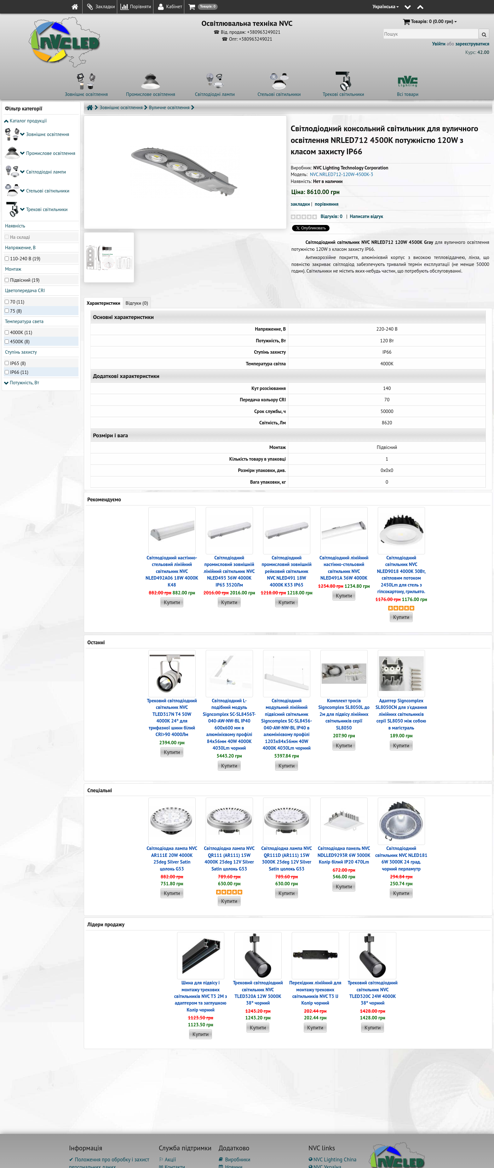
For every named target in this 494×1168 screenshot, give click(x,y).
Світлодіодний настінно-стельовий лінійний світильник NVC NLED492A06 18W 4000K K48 (172, 571)
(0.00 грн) (429, 22)
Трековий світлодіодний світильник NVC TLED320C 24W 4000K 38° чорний (373, 993)
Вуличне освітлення (169, 107)
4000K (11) (21, 238)
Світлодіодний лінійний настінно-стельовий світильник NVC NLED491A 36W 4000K (343, 568)
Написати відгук (366, 216)
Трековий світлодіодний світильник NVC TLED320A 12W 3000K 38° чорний (258, 993)
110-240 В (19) (25, 165)
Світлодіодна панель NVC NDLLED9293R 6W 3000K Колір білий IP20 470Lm (344, 855)
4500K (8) (20, 248)
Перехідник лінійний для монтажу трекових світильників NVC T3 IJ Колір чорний (315, 993)
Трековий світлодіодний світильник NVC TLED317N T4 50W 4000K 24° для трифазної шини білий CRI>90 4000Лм (172, 717)
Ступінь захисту (20, 258)
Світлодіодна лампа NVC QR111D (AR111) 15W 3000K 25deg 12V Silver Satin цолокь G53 (286, 858)
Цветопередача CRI (24, 197)
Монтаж (12, 175)
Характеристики (103, 303)
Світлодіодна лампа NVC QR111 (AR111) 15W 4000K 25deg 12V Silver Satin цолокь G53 (229, 858)
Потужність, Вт (21, 289)
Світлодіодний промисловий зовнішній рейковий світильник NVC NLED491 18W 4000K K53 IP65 (286, 571)
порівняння (326, 204)
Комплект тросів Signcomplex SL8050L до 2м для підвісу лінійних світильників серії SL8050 (344, 714)
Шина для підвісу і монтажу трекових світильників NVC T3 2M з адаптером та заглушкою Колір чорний (200, 996)
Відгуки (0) (137, 303)
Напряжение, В (20, 153)
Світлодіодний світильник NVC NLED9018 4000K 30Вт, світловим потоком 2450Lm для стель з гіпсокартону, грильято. (401, 574)
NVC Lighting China (332, 1159)
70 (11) (17, 208)
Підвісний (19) (25, 186)
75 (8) (16, 217)
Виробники (234, 1159)
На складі (20, 143)
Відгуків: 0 (331, 216)
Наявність (14, 132)
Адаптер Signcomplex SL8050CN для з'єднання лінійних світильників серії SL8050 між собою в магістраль (401, 714)
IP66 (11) (19, 278)
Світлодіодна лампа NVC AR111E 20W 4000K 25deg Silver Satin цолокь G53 (171, 858)
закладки (300, 204)
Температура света (23, 228)
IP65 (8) (18, 269)
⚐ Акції (167, 1159)
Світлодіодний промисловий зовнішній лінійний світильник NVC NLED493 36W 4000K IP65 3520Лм (229, 571)
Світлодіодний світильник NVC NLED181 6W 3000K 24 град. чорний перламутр (401, 858)
